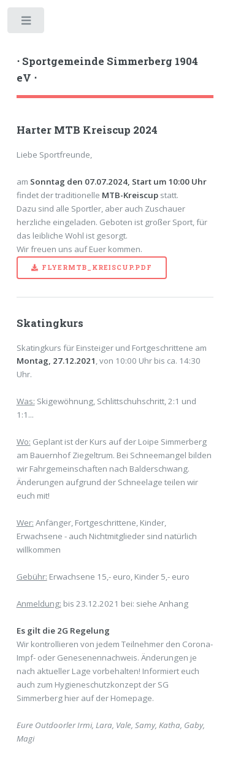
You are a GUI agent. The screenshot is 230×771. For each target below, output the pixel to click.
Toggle (26, 23)
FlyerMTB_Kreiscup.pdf (97, 267)
